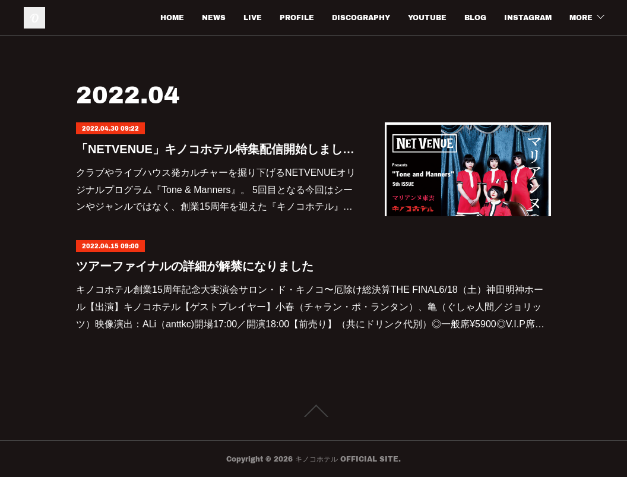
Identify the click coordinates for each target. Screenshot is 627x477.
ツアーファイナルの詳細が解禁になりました (195, 266)
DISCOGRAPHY (361, 17)
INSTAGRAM (528, 17)
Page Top (313, 411)
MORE (581, 17)
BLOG (475, 17)
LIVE (252, 17)
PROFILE (297, 17)
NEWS (214, 17)
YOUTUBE (427, 17)
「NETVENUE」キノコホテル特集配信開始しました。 (218, 149)
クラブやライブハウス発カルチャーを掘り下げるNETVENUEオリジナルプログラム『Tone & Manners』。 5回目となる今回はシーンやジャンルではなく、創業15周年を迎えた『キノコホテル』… (216, 190)
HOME (172, 17)
